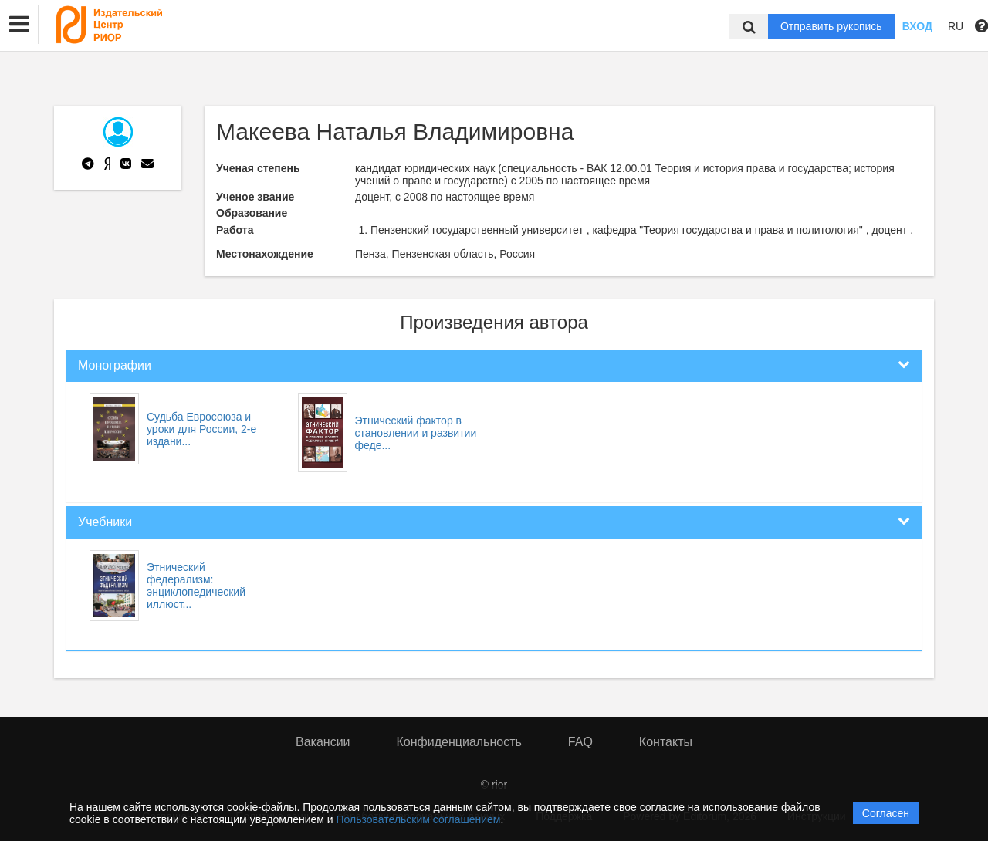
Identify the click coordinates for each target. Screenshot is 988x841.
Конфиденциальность (459, 741)
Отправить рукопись (831, 26)
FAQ (580, 741)
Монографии (114, 365)
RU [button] (955, 26)
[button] (19, 24)
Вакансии (323, 741)
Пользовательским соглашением (419, 819)
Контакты (665, 741)
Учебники (105, 522)
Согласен (885, 813)
